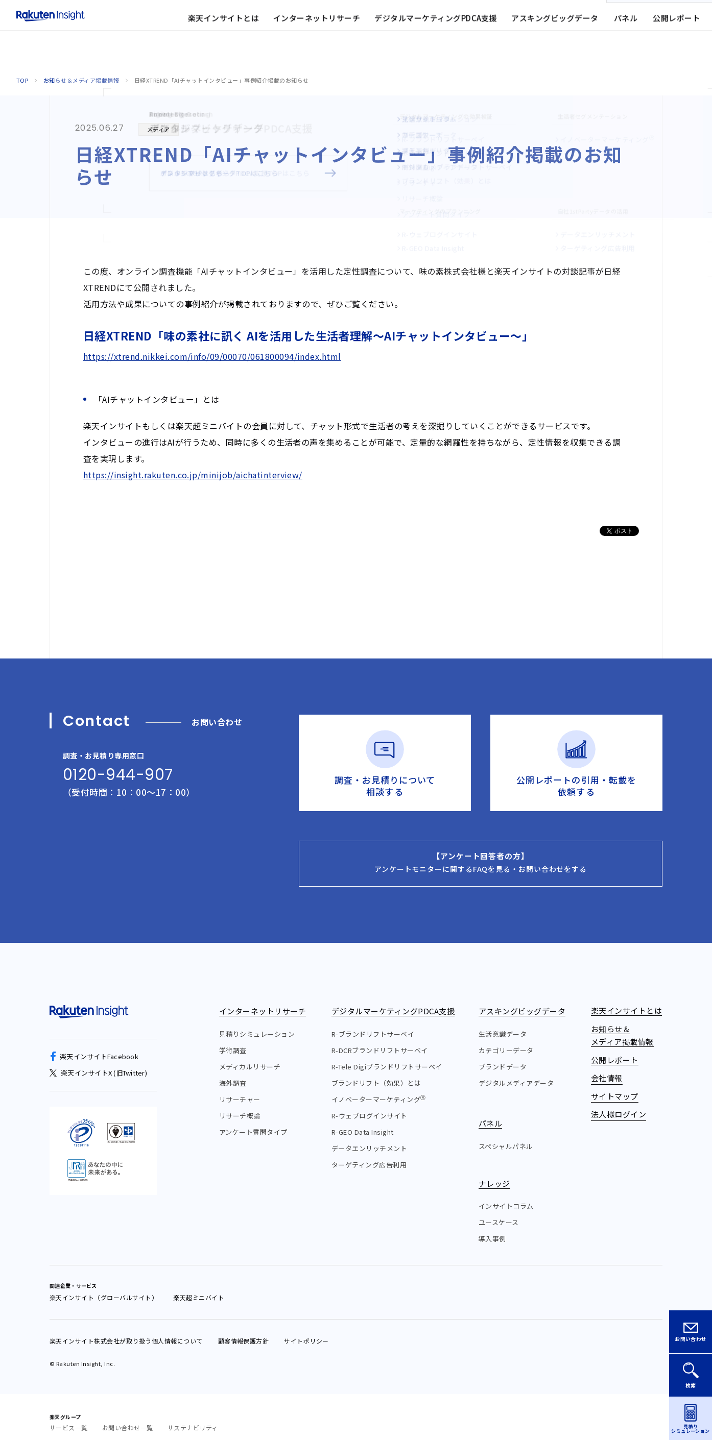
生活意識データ (503, 1022)
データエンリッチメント (369, 1137)
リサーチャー (239, 1088)
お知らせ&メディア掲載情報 (322, 22)
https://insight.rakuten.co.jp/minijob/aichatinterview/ (192, 475)
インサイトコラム (506, 1195)
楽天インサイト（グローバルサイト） (104, 1286)
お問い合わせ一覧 (127, 1416)
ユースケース (499, 1211)
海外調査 (233, 1072)
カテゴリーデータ (506, 1039)
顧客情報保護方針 (243, 1329)
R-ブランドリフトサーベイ (372, 1022)
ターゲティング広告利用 (369, 1153)
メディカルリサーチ (249, 1055)
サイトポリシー (306, 1329)
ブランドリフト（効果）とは (376, 1072)
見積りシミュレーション (257, 1022)
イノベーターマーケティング (378, 1088)
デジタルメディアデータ (516, 1072)
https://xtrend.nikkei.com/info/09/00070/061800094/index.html (212, 356)
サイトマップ (448, 22)
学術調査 (233, 1039)
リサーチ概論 (239, 1104)
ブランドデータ (503, 1055)
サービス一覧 (69, 1416)
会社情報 (396, 22)
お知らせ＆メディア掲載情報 (81, 80)
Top (22, 80)
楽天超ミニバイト (198, 1286)
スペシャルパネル (506, 1134)
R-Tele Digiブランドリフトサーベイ (386, 1055)
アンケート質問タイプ (253, 1121)
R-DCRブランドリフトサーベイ (379, 1039)
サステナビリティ (193, 1416)
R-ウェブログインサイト (369, 1104)
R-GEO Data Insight (362, 1121)
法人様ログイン (510, 22)
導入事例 (492, 1227)
